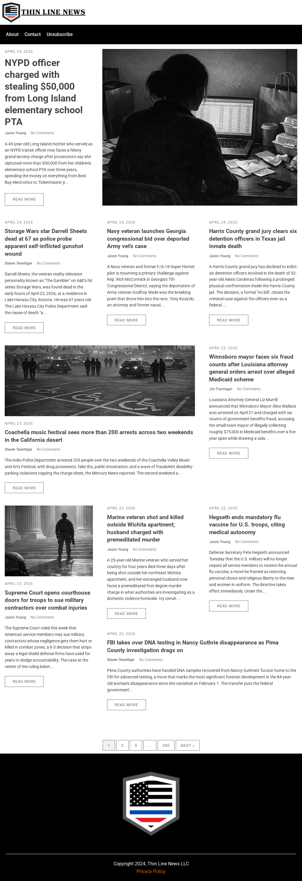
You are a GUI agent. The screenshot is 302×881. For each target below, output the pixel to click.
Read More (24, 199)
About (12, 34)
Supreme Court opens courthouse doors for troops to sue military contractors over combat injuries (47, 600)
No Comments (42, 133)
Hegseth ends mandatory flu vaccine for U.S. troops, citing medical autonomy (247, 525)
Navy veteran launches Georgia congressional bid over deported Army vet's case (148, 239)
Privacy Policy (151, 871)
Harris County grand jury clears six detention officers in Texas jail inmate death (253, 239)
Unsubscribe (60, 34)
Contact (32, 34)
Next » (188, 745)
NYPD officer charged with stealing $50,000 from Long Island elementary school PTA (44, 92)
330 (166, 745)
